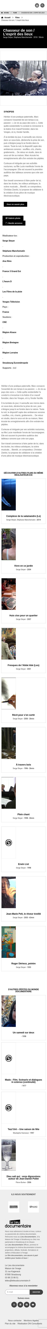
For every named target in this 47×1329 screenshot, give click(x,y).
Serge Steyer (9, 241)
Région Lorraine (10, 353)
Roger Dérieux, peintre (23, 963)
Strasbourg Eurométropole (15, 363)
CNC (5, 322)
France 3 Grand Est (12, 271)
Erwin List (23, 864)
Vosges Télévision (11, 302)
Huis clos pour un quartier (23, 615)
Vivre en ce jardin (23, 566)
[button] (37, 5)
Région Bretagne (11, 342)
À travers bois (23, 764)
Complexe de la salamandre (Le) (23, 516)
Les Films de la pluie (12, 292)
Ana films (7, 261)
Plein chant (23, 814)
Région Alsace (9, 332)
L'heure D (7, 281)
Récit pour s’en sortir (23, 715)
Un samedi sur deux (23, 1032)
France (6, 312)
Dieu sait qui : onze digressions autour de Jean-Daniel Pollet (23, 1177)
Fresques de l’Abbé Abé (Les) (23, 665)
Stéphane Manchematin (14, 251)
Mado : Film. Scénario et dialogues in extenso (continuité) (23, 1081)
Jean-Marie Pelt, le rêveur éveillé (23, 914)
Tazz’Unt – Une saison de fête (23, 1129)
